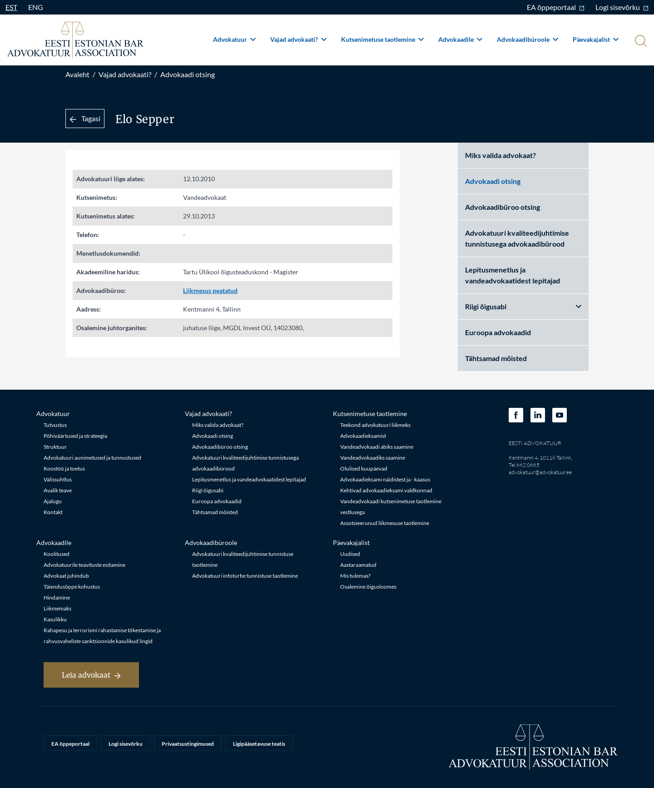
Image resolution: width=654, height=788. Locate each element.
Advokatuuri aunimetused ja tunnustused (92, 457)
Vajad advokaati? (298, 39)
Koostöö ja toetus (64, 468)
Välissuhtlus (58, 479)
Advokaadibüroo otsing (502, 207)
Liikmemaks (57, 608)
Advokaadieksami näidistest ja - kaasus (385, 479)
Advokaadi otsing (187, 74)
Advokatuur (234, 39)
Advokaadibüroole (527, 39)
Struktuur (55, 446)
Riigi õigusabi (523, 306)
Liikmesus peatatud (210, 290)
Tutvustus (55, 424)
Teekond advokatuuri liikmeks (375, 424)
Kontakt (53, 512)
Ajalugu (53, 501)
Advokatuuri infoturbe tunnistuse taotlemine (245, 575)
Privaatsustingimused (188, 743)
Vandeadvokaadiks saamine (372, 457)
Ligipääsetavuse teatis (259, 743)
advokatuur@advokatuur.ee (540, 472)
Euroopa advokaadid (498, 332)
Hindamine (57, 597)
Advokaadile (460, 39)
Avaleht (77, 74)
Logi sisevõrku (622, 7)
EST (11, 7)
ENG (35, 7)
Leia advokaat (91, 674)
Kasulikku (55, 619)
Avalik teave (58, 490)
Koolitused (56, 553)
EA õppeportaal (556, 7)
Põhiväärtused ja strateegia (75, 435)
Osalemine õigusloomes (368, 586)
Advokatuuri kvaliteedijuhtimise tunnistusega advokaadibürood (517, 238)
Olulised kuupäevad (363, 468)
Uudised (350, 553)
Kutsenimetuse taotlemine (382, 39)
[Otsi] (640, 42)
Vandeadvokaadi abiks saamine (376, 446)
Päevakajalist (596, 39)
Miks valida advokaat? (500, 155)
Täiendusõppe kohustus (72, 586)
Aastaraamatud (358, 564)
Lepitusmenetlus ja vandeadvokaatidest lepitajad (512, 275)
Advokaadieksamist (363, 435)
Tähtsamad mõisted (496, 358)
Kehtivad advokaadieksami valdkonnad (386, 490)
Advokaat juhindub (66, 575)
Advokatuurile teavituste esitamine (84, 564)
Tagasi (84, 118)
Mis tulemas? (355, 575)
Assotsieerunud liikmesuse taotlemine (384, 523)
